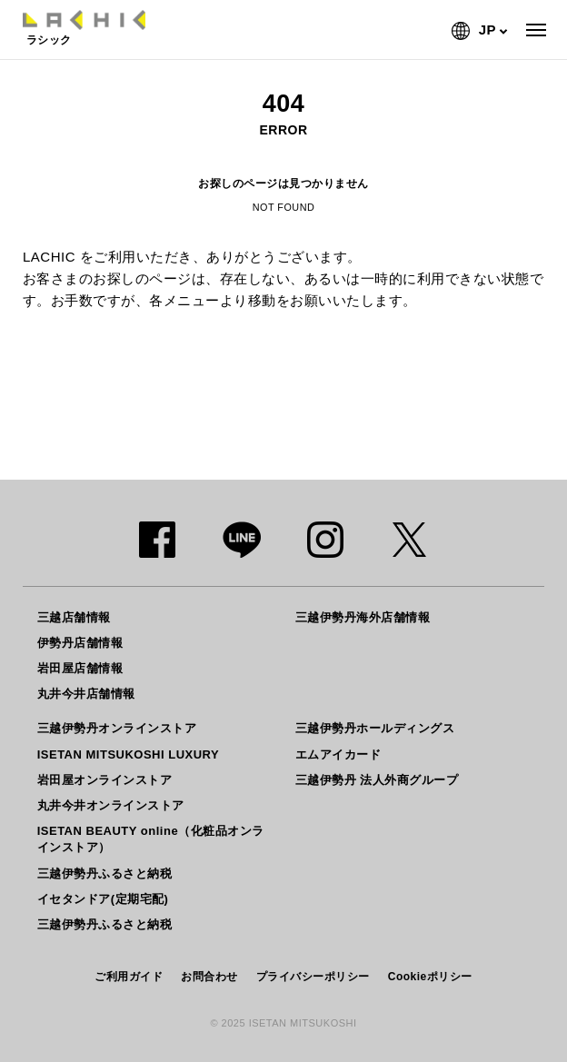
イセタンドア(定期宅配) (103, 899)
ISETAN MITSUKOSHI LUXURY (128, 754)
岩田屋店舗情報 (80, 668)
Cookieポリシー (430, 976)
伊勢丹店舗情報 (80, 643)
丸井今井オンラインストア (110, 805)
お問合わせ (209, 976)
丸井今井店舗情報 (86, 693)
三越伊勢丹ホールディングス (375, 728)
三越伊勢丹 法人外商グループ (377, 780)
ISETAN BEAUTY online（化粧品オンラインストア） (150, 839)
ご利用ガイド (128, 976)
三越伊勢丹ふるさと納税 (105, 873)
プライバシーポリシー (313, 976)
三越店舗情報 (74, 617)
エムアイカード (338, 754)
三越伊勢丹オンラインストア (117, 728)
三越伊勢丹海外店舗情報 (363, 617)
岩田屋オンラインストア (105, 780)
